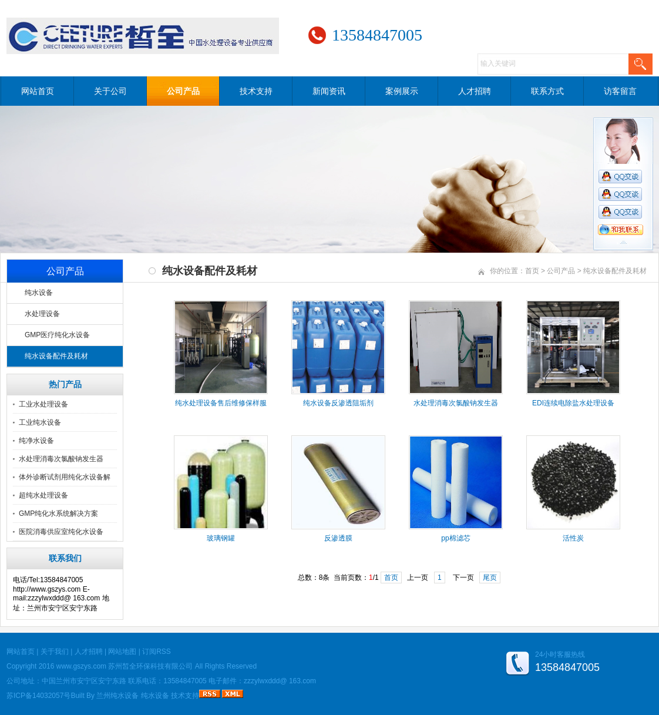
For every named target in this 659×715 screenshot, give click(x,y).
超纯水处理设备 (43, 495)
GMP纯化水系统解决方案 (58, 513)
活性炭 (573, 538)
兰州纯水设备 (117, 695)
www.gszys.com (81, 666)
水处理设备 (42, 314)
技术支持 (256, 91)
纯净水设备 (36, 441)
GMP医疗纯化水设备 (57, 335)
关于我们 (55, 651)
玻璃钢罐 (221, 538)
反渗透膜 (338, 538)
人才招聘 (474, 91)
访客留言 (620, 91)
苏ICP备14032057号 (38, 695)
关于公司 (110, 91)
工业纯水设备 (40, 422)
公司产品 (183, 91)
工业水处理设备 (43, 404)
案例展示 (401, 91)
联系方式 (547, 91)
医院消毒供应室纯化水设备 (61, 532)
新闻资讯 (328, 91)
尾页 (490, 577)
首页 (532, 271)
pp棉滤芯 (455, 538)
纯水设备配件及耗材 (56, 356)
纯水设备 (39, 292)
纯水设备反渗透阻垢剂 (338, 403)
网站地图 (122, 651)
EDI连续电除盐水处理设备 (573, 403)
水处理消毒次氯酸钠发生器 (61, 459)
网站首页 (37, 91)
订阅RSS (156, 651)
